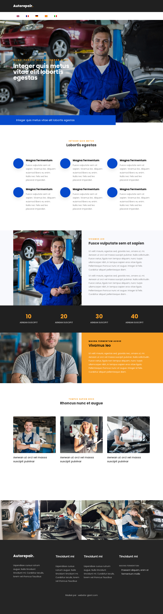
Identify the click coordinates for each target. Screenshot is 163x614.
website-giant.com (88, 595)
